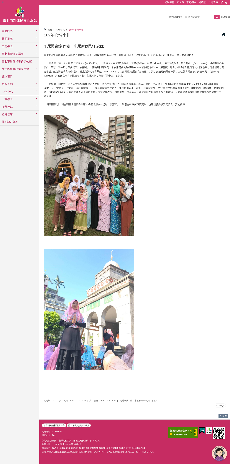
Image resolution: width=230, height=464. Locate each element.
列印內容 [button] (224, 35)
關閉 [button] (224, 416)
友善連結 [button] (7, 106)
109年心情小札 (76, 30)
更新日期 (46, 431)
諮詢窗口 (7, 76)
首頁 (50, 30)
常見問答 (213, 2)
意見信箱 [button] (7, 114)
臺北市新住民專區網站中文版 (19, 14)
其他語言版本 (10, 121)
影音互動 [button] (7, 84)
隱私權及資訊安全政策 (78, 425)
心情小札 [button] (7, 91)
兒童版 (202, 2)
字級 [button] (226, 2)
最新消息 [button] (7, 38)
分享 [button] (221, 2)
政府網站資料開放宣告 (54, 425)
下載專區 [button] (7, 99)
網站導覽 (169, 2)
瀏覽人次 (46, 435)
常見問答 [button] (7, 31)
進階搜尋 (225, 17)
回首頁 (180, 2)
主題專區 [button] (7, 46)
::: (3, 1)
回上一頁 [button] (220, 405)
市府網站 (191, 2)
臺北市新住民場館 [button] (13, 53)
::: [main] (45, 29)
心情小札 (60, 30)
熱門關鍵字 (175, 17)
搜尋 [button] (217, 17)
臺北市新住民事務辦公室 (17, 61)
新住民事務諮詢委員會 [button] (15, 68)
